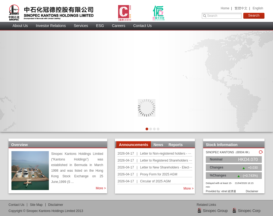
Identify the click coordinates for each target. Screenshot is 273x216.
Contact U (16, 205)
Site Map (36, 205)
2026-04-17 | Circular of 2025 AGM (144, 181)
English (258, 8)
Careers (118, 25)
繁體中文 (241, 8)
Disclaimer (55, 205)
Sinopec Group (215, 211)
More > (101, 188)
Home (225, 8)
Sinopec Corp (249, 211)
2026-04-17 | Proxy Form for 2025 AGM (147, 174)
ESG (100, 25)
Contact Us (142, 25)
